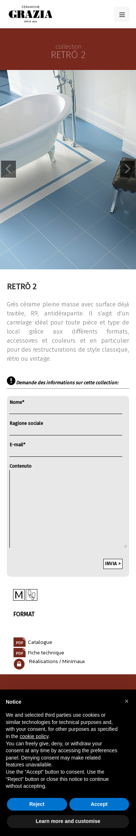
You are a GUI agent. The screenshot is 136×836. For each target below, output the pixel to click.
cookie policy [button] (34, 736)
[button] (126, 701)
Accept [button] (99, 804)
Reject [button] (37, 804)
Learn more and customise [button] (68, 821)
